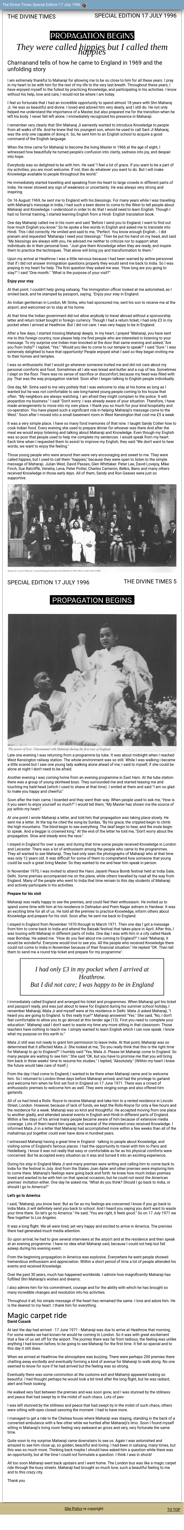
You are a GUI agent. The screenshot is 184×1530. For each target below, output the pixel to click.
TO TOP (173, 1509)
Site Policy (73, 1508)
